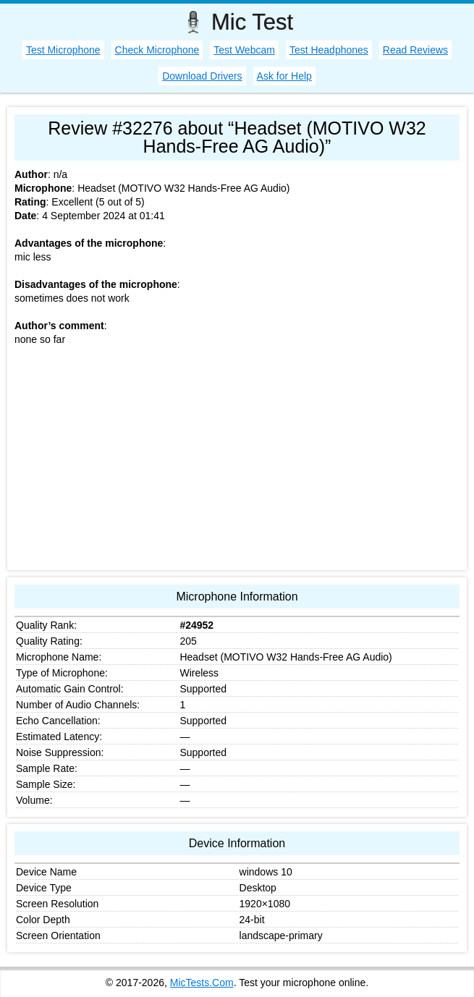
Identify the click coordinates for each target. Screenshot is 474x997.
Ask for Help (284, 76)
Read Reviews (415, 50)
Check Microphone (157, 50)
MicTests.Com (202, 982)
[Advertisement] (237, 461)
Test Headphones (328, 50)
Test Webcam (244, 50)
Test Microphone (63, 50)
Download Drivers (202, 76)
